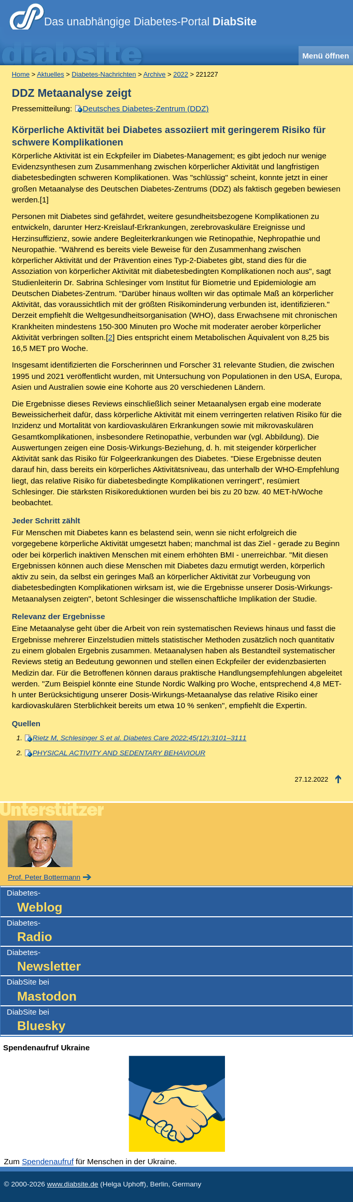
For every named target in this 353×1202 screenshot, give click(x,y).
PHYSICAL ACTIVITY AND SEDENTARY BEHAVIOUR (119, 753)
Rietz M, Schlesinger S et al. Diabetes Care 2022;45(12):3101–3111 (140, 738)
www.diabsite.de (72, 1184)
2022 (180, 74)
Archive (154, 74)
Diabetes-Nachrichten (104, 74)
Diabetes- (179, 902)
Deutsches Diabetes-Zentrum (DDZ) (146, 108)
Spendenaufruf (48, 1161)
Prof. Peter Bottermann (44, 877)
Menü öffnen (325, 55)
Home (21, 74)
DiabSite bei (179, 991)
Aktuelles (50, 74)
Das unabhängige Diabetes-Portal (150, 22)
